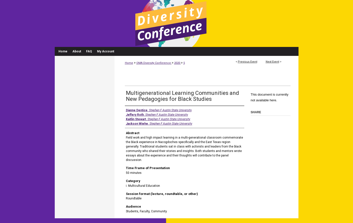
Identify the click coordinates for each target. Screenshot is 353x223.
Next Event (272, 61)
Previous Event (247, 61)
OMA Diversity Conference (154, 63)
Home (129, 63)
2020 (177, 63)
